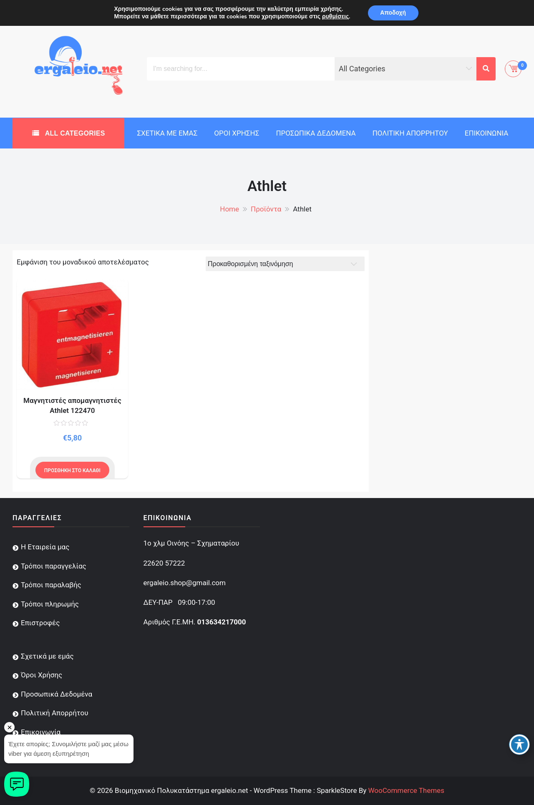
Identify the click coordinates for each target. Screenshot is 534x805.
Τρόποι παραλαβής (51, 585)
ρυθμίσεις (335, 16)
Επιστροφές (40, 623)
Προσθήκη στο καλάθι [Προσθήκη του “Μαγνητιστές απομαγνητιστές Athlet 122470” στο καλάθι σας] (72, 470)
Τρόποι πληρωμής (50, 604)
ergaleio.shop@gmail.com (185, 583)
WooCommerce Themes (406, 790)
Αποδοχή (393, 13)
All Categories (74, 133)
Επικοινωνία (487, 133)
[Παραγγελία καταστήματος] (285, 264)
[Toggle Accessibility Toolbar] (519, 745)
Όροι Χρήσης (236, 133)
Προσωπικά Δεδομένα (315, 133)
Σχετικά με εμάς (167, 133)
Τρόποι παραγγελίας (53, 566)
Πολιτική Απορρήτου (410, 133)
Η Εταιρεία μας (45, 547)
